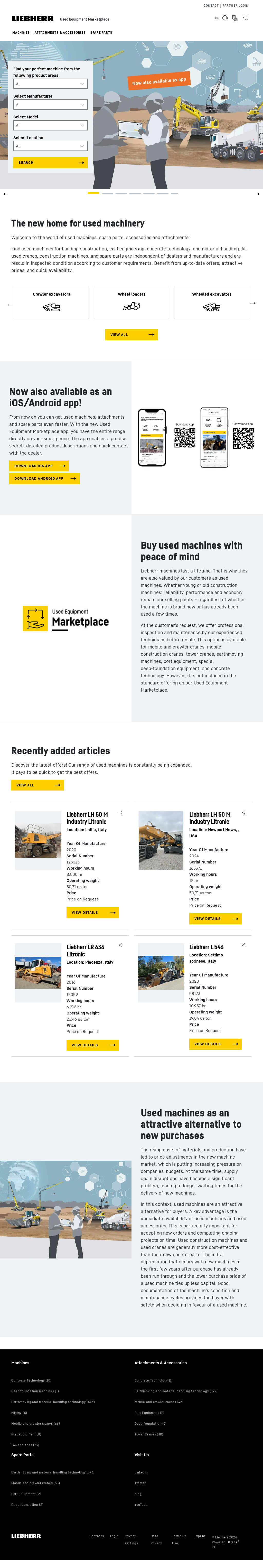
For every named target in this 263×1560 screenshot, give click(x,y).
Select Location (28, 137)
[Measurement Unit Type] (235, 18)
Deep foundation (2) (151, 1423)
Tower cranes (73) (25, 1445)
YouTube (141, 1505)
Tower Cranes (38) (149, 1434)
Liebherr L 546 (214, 953)
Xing (138, 1494)
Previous (10, 305)
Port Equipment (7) (149, 1413)
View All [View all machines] (119, 334)
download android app (39, 478)
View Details (85, 912)
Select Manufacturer (32, 96)
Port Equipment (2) (26, 1494)
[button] (257, 195)
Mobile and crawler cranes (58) (35, 1483)
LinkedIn (141, 1472)
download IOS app (33, 466)
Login (114, 1536)
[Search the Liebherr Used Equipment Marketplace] (245, 18)
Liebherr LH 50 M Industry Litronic (92, 822)
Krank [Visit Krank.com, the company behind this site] (233, 1542)
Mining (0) (19, 1413)
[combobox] (50, 84)
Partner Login (236, 5)
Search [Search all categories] (26, 162)
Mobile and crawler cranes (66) (35, 1423)
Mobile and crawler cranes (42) (159, 1402)
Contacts (96, 1536)
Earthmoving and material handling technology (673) (53, 1472)
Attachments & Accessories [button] (60, 32)
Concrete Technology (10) (31, 1380)
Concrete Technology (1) (154, 1380)
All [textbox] (18, 83)
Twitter (140, 1483)
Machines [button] (21, 32)
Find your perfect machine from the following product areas (46, 72)
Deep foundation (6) (27, 1505)
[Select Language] (221, 18)
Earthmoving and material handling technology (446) (53, 1402)
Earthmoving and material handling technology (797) (176, 1391)
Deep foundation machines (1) (35, 1391)
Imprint (200, 1536)
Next (252, 302)
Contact (211, 5)
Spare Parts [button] (101, 32)
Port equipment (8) (26, 1434)
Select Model (25, 116)
